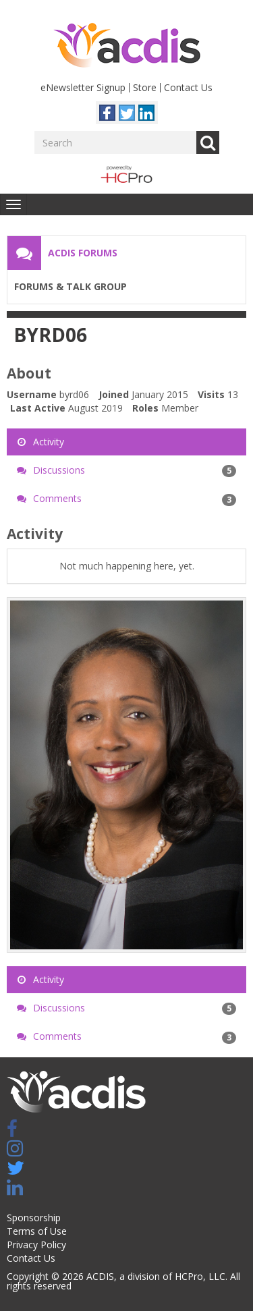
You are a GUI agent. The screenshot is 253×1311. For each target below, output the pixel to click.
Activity (40, 441)
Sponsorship (34, 1217)
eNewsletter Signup (82, 87)
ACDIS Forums (82, 252)
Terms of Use (37, 1231)
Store (145, 87)
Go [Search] (207, 142)
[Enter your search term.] (115, 142)
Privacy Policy (36, 1244)
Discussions (126, 470)
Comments (126, 498)
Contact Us (188, 87)
